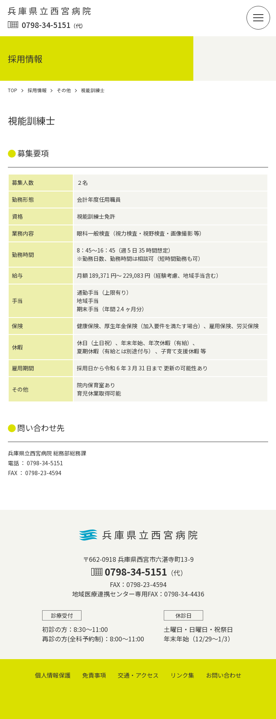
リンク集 (182, 675)
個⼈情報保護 (52, 675)
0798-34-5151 (54, 24)
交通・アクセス (138, 675)
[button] (258, 18)
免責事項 (94, 675)
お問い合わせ (223, 675)
